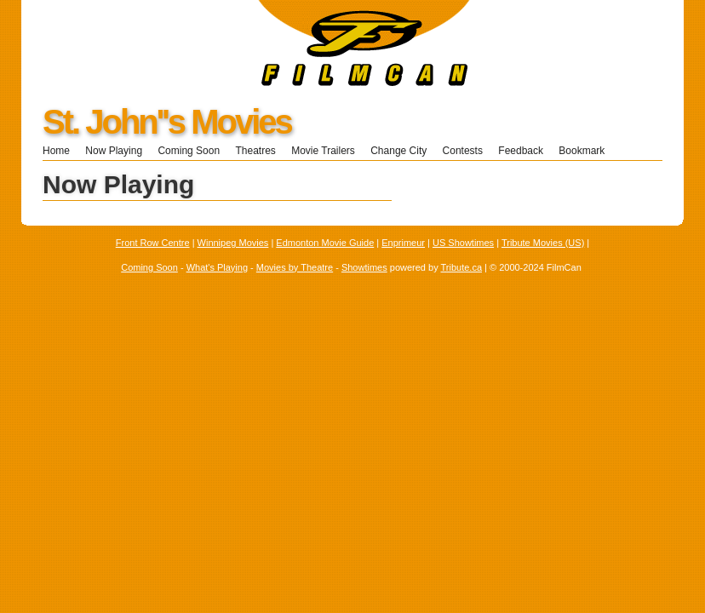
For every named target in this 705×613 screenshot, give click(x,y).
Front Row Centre (153, 243)
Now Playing (113, 151)
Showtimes (364, 267)
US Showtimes (463, 243)
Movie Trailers (323, 151)
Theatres (255, 151)
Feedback (520, 151)
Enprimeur (403, 243)
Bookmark (587, 151)
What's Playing (217, 267)
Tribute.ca (462, 267)
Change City (398, 151)
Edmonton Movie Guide (325, 243)
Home (56, 151)
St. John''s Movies (167, 121)
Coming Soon (189, 151)
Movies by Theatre (294, 267)
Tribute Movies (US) (543, 243)
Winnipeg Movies (233, 243)
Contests (463, 151)
